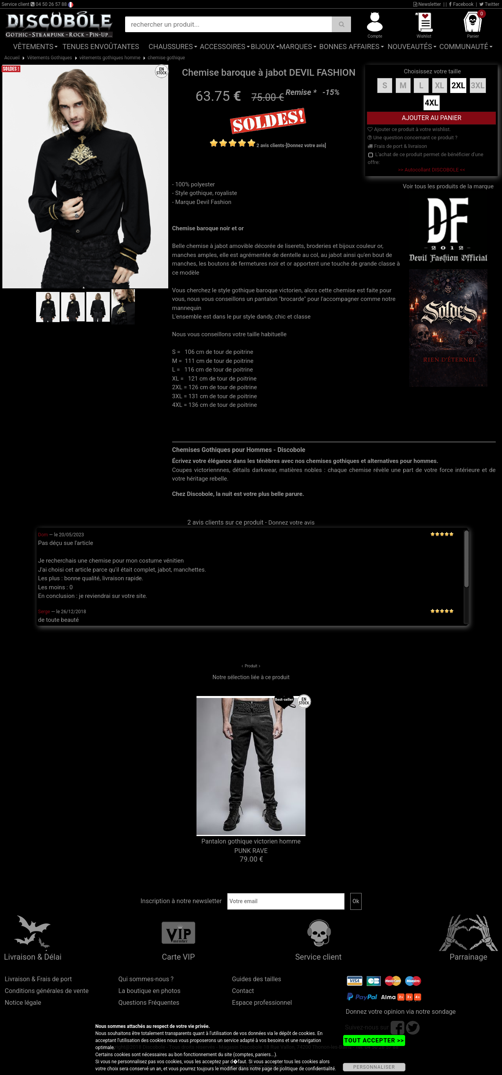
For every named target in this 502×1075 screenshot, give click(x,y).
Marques (295, 46)
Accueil (12, 57)
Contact (243, 991)
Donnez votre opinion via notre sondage (401, 1011)
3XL (478, 85)
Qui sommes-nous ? (146, 979)
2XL (458, 85)
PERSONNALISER (374, 1067)
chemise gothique (166, 57)
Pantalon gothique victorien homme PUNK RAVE (250, 846)
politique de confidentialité (307, 1068)
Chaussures (171, 46)
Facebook (461, 4)
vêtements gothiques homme (109, 57)
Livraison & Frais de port (38, 979)
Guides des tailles (256, 979)
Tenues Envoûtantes (100, 46)
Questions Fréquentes (149, 1002)
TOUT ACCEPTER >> (374, 1040)
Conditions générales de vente (47, 991)
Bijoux (263, 46)
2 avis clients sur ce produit (225, 522)
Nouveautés (409, 46)
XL (439, 85)
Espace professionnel (262, 1002)
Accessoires (223, 46)
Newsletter (427, 4)
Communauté (463, 46)
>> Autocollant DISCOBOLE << (431, 170)
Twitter (489, 4)
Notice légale (23, 1002)
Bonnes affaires (349, 46)
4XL (431, 103)
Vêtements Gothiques (49, 57)
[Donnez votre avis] (306, 145)
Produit (251, 666)
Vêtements (33, 46)
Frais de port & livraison (397, 146)
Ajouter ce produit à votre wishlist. (409, 129)
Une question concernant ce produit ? (412, 137)
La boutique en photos (149, 991)
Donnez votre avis (291, 522)
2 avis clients (270, 145)
